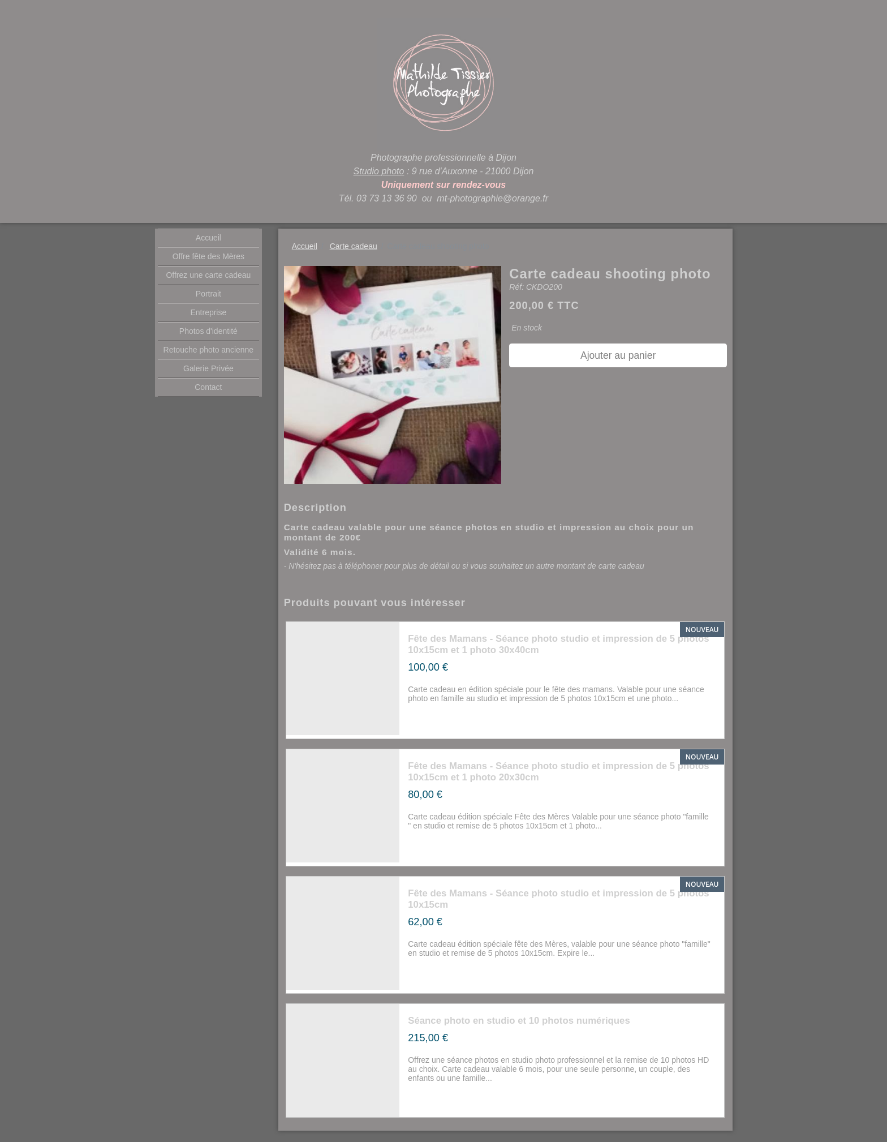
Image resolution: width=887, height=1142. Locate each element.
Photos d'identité (208, 331)
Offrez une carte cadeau (208, 275)
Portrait (208, 293)
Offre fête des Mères (208, 256)
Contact (208, 387)
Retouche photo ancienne (208, 349)
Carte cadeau (353, 246)
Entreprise (208, 312)
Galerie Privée (208, 368)
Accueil (208, 237)
